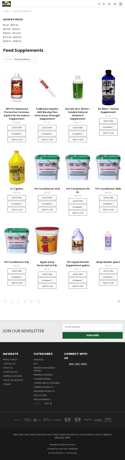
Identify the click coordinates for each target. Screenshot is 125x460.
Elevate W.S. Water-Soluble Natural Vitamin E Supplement (77, 113)
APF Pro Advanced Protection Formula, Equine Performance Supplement (17, 113)
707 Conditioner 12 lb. (47, 188)
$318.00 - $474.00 (12, 33)
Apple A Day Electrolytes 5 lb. (47, 263)
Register (18, 380)
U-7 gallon (16, 188)
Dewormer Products (44, 391)
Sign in (6, 380)
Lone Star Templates (68, 448)
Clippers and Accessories (47, 383)
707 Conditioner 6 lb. (17, 262)
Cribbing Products (43, 387)
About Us (7, 367)
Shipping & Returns (12, 376)
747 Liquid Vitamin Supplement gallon (78, 263)
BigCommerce (68, 444)
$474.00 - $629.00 (12, 37)
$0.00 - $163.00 (10, 25)
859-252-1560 (78, 364)
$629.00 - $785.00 (12, 41)
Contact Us (9, 363)
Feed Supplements (42, 399)
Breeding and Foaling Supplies (44, 369)
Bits (36, 363)
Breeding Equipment (43, 374)
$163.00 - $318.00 (11, 29)
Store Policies (10, 372)
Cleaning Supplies (42, 379)
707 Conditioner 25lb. (108, 188)
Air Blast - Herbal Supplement (108, 110)
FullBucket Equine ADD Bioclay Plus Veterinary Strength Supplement (47, 113)
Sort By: (8, 59)
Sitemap (7, 384)
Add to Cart (16, 139)
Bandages (39, 359)
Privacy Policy (10, 359)
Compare (16, 133)
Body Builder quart (108, 262)
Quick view (17, 127)
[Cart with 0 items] (114, 4)
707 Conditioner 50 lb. (78, 190)
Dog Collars (40, 395)
